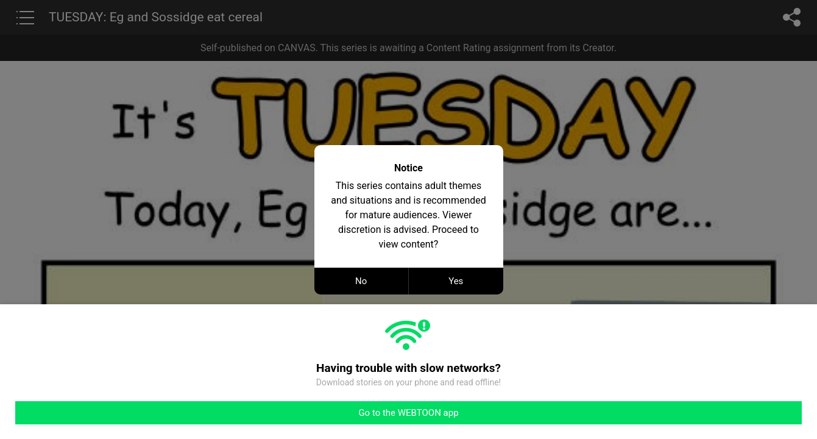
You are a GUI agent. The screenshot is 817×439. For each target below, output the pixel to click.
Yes (455, 281)
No (361, 281)
